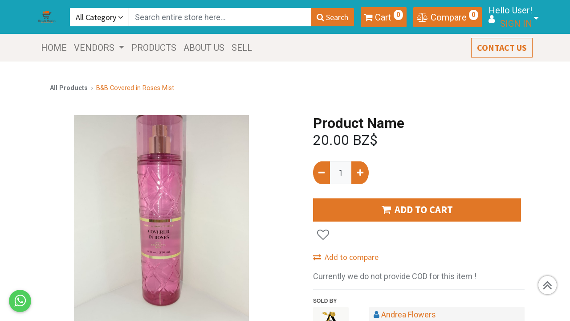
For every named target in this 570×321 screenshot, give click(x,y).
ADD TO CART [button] (417, 209)
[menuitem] (54, 47)
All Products (69, 88)
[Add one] (359, 172)
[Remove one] (321, 172)
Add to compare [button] (346, 257)
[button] (323, 234)
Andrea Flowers (408, 314)
